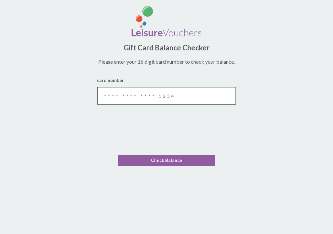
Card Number (166, 91)
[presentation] (166, 133)
